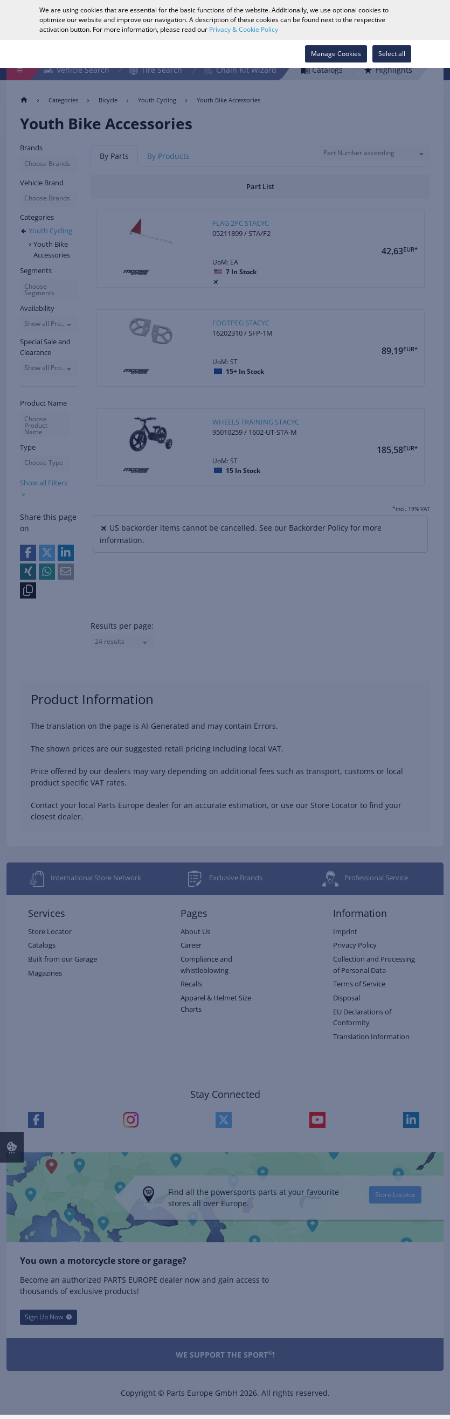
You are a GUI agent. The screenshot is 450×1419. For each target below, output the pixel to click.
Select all (391, 53)
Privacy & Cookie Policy (243, 29)
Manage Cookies (336, 53)
